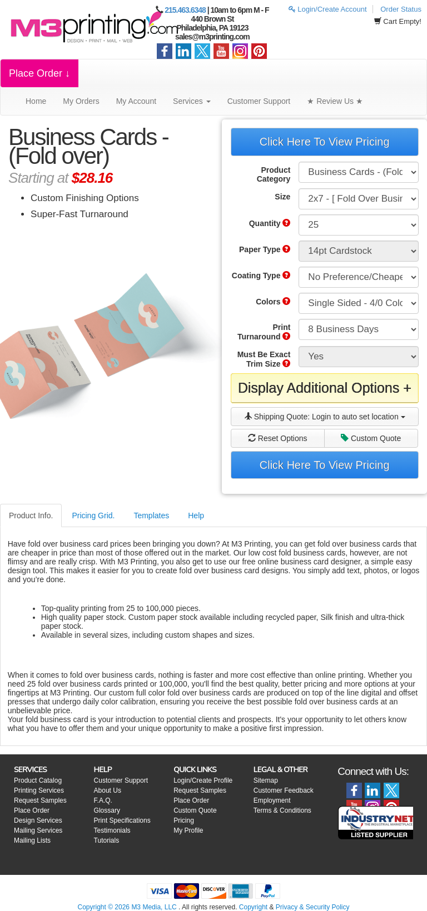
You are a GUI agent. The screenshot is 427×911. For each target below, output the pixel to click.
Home (36, 101)
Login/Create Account (328, 9)
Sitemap (266, 780)
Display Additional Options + (324, 388)
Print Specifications (122, 820)
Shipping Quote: (324, 416)
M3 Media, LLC (153, 907)
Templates (151, 515)
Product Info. (31, 515)
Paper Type (264, 249)
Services (192, 101)
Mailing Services (38, 830)
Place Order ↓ (39, 73)
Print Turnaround (263, 332)
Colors (273, 301)
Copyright (253, 907)
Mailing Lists (32, 840)
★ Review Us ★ (335, 101)
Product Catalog (38, 780)
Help (196, 515)
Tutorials (107, 840)
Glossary (107, 810)
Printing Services (39, 790)
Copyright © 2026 (104, 907)
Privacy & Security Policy (313, 907)
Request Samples (40, 800)
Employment (272, 800)
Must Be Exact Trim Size (264, 359)
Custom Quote (371, 438)
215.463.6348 (185, 10)
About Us (107, 790)
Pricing (183, 820)
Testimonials (112, 830)
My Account (136, 101)
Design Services (38, 820)
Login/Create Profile (202, 780)
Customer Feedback (284, 790)
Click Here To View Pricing (325, 142)
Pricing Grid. (93, 515)
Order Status (400, 9)
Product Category (274, 174)
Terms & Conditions (282, 810)
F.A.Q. (103, 800)
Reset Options (277, 438)
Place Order (31, 810)
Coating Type (261, 275)
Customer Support (259, 101)
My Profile (188, 830)
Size (282, 196)
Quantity (270, 223)
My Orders (81, 101)
